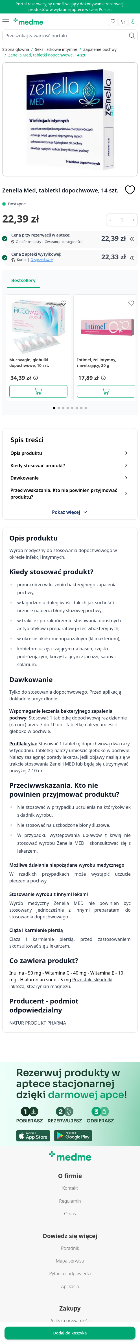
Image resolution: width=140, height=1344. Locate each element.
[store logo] (28, 21)
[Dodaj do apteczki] (129, 190)
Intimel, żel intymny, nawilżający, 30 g (96, 362)
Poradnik (70, 1248)
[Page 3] (63, 408)
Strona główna (15, 49)
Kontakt (70, 1188)
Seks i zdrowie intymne (56, 49)
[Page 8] (86, 408)
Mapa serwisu (70, 1261)
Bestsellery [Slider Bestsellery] (23, 280)
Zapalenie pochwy (100, 49)
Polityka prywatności (70, 1321)
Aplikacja (70, 1286)
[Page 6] (77, 408)
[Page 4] (68, 408)
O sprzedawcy (41, 259)
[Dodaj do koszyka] (38, 391)
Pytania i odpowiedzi (70, 1273)
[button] (35, 378)
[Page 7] (81, 408)
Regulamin (70, 1201)
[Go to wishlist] (112, 21)
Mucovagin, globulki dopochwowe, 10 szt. (29, 362)
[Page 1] (54, 408)
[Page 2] (59, 408)
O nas (70, 1214)
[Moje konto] (133, 21)
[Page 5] (72, 408)
